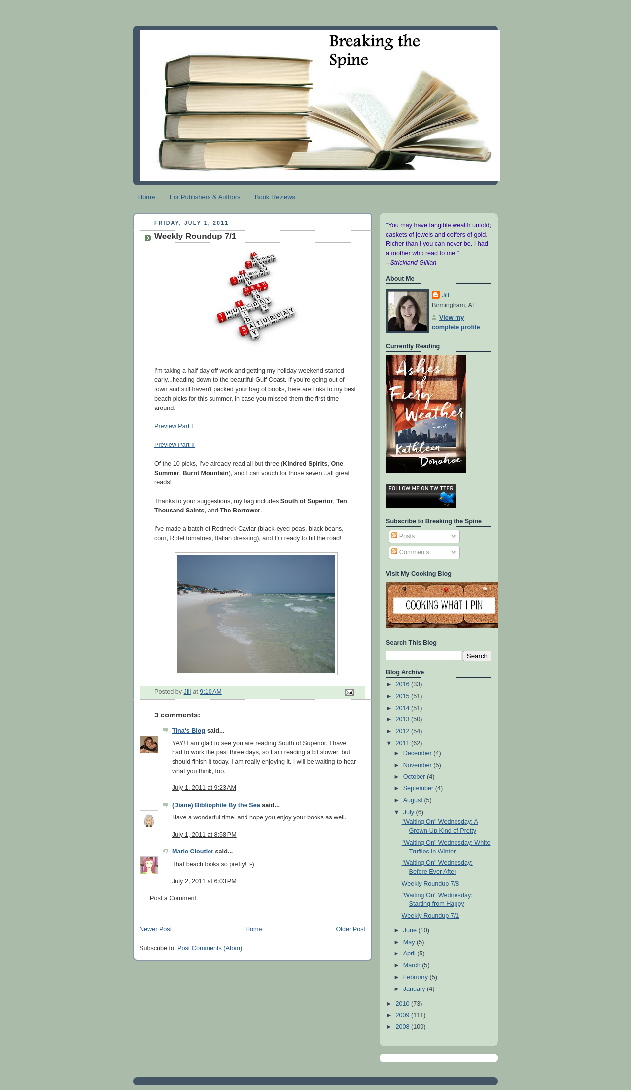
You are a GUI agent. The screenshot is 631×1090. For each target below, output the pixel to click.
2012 (404, 731)
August (413, 800)
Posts (403, 536)
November (418, 765)
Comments (410, 552)
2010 (404, 1003)
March (412, 965)
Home (146, 197)
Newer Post (156, 929)
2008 (404, 1026)
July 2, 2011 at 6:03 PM (204, 881)
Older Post (350, 929)
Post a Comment (173, 898)
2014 (404, 708)
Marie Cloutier (192, 851)
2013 (404, 719)
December (418, 753)
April (410, 953)
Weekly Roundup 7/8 (430, 883)
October (415, 776)
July (409, 812)
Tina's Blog (188, 730)
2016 (404, 684)
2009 (404, 1015)
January (415, 989)
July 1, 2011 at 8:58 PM (204, 834)
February (416, 977)
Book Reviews (275, 197)
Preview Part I (173, 426)
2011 (404, 743)
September (419, 788)
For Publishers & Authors (205, 197)
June (411, 930)
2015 (404, 696)
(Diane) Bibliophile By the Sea (216, 805)
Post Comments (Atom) (209, 948)
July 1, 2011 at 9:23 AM (204, 787)
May (410, 942)
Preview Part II (174, 445)
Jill (445, 295)
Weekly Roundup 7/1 (430, 915)
